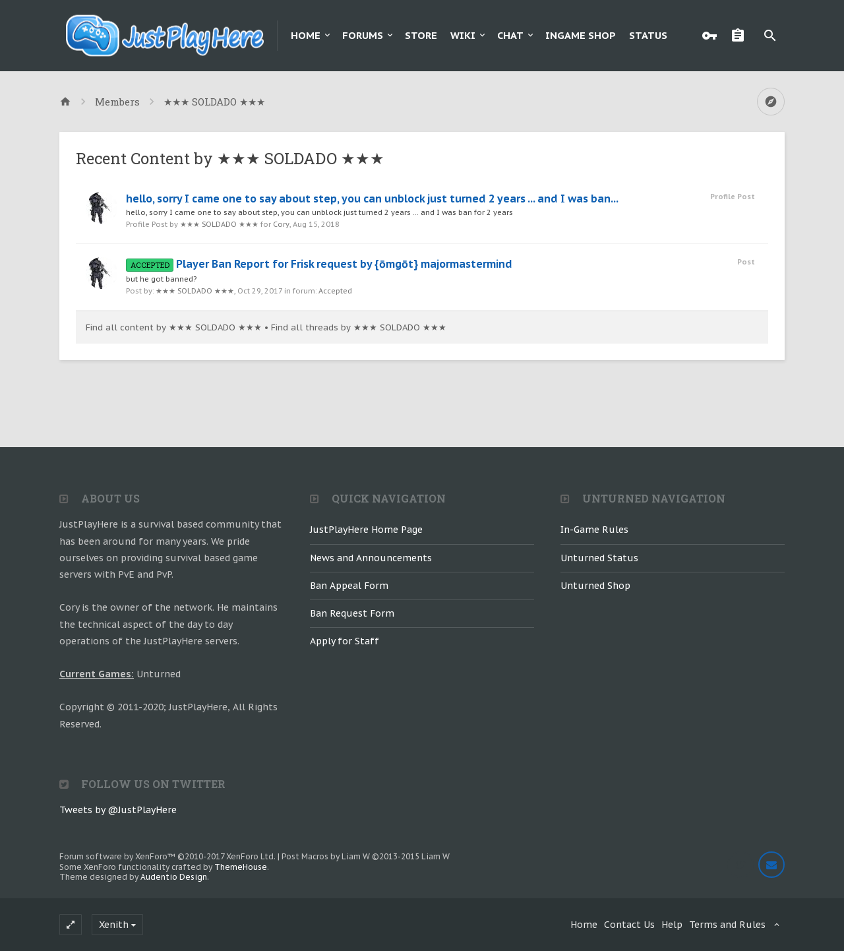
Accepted (335, 290)
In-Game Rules (594, 530)
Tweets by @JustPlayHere (118, 810)
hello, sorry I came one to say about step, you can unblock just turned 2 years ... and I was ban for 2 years (319, 212)
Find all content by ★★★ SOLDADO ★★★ (174, 327)
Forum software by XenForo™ (167, 856)
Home (305, 35)
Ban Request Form (352, 613)
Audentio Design (173, 877)
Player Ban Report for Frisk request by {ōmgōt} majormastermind (319, 263)
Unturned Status (599, 558)
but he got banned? (161, 279)
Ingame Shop (580, 35)
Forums (362, 35)
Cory (281, 224)
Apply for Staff (344, 641)
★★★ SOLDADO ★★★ (219, 224)
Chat (510, 35)
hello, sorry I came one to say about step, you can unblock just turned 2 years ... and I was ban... (372, 198)
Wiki (462, 35)
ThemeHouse (240, 867)
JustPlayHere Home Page (366, 530)
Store (421, 35)
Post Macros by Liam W (366, 856)
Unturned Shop (595, 586)
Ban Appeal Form (349, 586)
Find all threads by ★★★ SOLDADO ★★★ (358, 327)
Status (648, 35)
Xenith (114, 925)
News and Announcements (371, 558)
